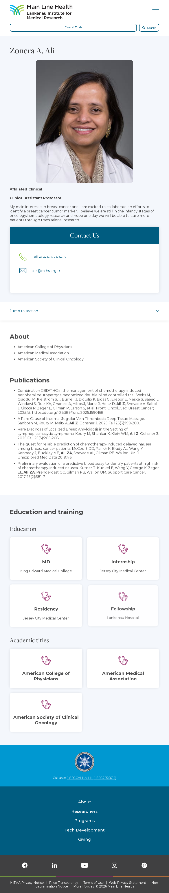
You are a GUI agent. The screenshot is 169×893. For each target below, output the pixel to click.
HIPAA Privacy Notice (27, 883)
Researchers (84, 811)
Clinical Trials (73, 27)
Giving (84, 839)
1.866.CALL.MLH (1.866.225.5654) (91, 778)
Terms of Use (93, 883)
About (84, 802)
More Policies (83, 886)
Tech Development (84, 830)
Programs (84, 820)
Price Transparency (63, 883)
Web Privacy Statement (127, 883)
